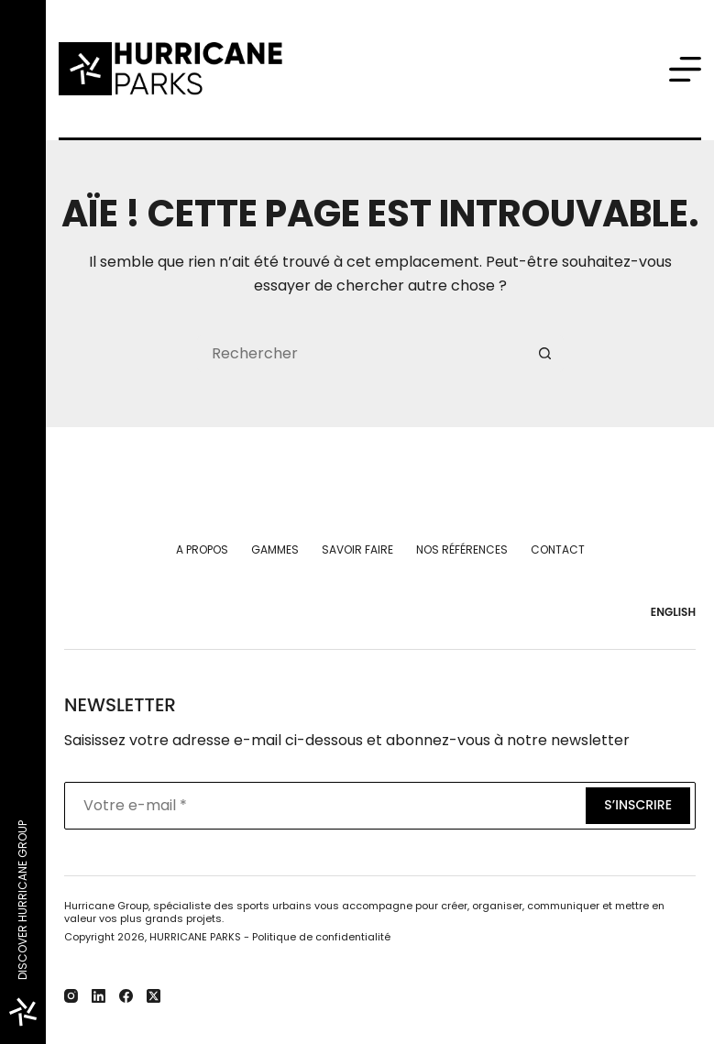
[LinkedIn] (98, 996)
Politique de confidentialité (321, 936)
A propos (202, 550)
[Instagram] (71, 996)
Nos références (462, 550)
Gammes (275, 550)
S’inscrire (638, 805)
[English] (669, 612)
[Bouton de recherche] (545, 353)
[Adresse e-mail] (323, 805)
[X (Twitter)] (153, 996)
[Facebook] (126, 996)
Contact (558, 550)
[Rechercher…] (362, 353)
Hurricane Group (106, 905)
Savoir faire (357, 550)
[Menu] (685, 69)
